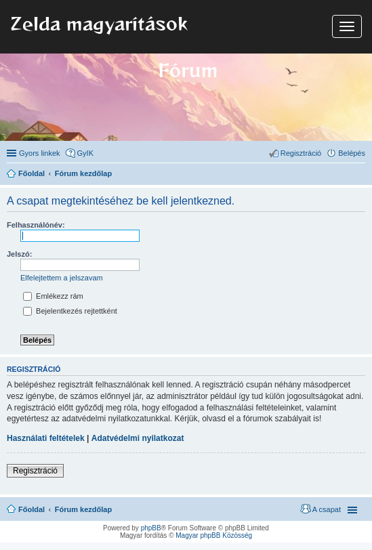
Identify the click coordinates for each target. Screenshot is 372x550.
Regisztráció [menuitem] (301, 153)
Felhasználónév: (36, 225)
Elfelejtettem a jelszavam (61, 278)
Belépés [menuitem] (351, 153)
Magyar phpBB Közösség (213, 535)
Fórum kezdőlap (83, 509)
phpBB (151, 528)
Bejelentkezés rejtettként (70, 311)
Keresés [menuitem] (359, 174)
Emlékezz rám (53, 296)
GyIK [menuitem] (85, 153)
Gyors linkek (39, 153)
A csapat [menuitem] (326, 509)
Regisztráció (35, 470)
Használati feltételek (46, 438)
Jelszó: (19, 254)
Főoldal (31, 509)
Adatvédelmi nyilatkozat (137, 438)
